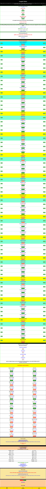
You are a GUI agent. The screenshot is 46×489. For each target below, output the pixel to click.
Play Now (23, 53)
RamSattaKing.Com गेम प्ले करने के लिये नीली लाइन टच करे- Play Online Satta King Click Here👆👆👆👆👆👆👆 (23, 466)
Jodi (1, 43)
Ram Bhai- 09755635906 (23, 448)
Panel (44, 43)
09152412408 (23, 485)
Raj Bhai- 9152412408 (23, 31)
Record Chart (12, 373)
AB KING (23, 482)
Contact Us (25, 480)
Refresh (23, 10)
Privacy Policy (21, 480)
